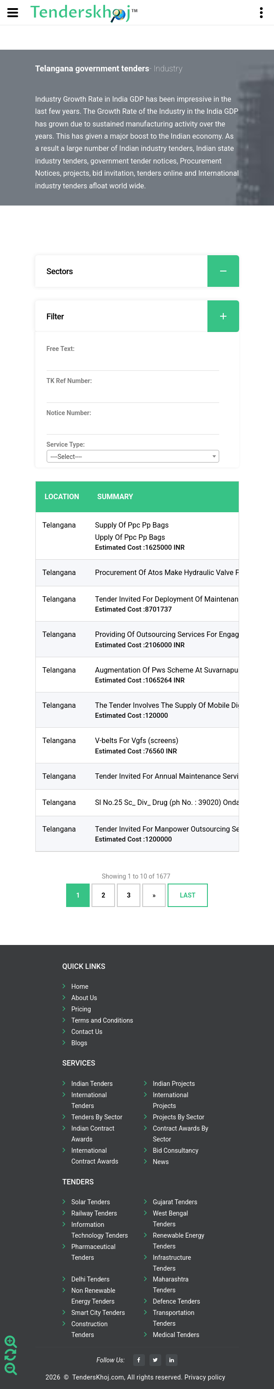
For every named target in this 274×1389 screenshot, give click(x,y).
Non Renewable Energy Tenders (93, 1296)
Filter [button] (143, 316)
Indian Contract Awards (93, 1134)
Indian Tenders (92, 1083)
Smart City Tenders (98, 1312)
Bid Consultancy (176, 1150)
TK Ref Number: (69, 380)
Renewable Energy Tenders (179, 1241)
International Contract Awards (95, 1156)
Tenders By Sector (97, 1117)
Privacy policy (204, 1377)
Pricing (81, 1009)
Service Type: (66, 444)
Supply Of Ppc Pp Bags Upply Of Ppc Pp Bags (132, 531)
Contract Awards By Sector (180, 1134)
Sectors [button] (143, 271)
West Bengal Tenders (170, 1219)
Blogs (79, 1043)
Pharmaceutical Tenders (94, 1252)
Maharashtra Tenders (171, 1285)
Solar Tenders (91, 1202)
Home (80, 986)
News (161, 1161)
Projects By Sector (179, 1117)
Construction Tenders (90, 1329)
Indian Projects (174, 1083)
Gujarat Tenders (175, 1202)
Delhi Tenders (91, 1279)
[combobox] (133, 456)
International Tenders (89, 1100)
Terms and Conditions (103, 1020)
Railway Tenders (94, 1213)
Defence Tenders (177, 1301)
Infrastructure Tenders (172, 1263)
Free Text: (61, 348)
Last (187, 895)
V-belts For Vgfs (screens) (136, 740)
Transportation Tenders (174, 1318)
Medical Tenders (176, 1334)
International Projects (170, 1100)
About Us (84, 997)
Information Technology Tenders (100, 1230)
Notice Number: (69, 412)
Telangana (59, 525)
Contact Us (87, 1031)
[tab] (137, 271)
